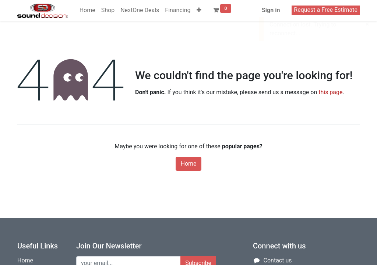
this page (330, 92)
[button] (199, 10)
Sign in (271, 10)
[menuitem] (87, 10)
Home (188, 163)
